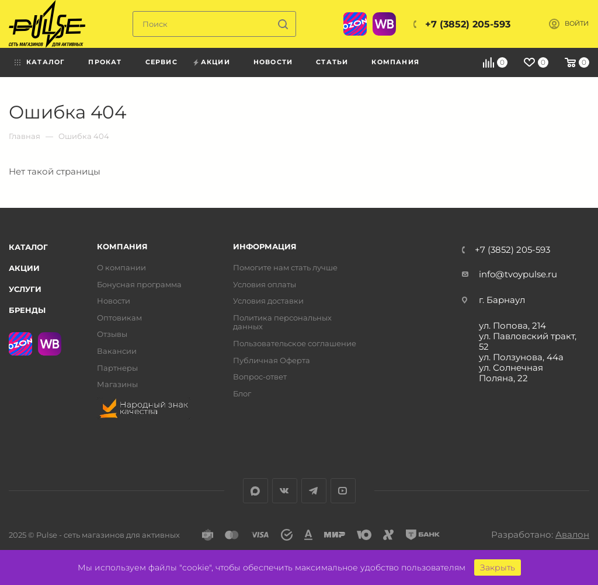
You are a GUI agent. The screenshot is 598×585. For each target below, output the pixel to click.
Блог (242, 393)
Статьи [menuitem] (332, 62)
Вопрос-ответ (260, 376)
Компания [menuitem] (395, 62)
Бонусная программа (139, 284)
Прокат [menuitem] (104, 62)
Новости (113, 301)
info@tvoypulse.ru (518, 274)
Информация (265, 246)
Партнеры (117, 368)
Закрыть (497, 567)
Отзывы (112, 334)
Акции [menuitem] (215, 62)
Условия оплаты (264, 284)
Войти (577, 23)
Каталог (28, 247)
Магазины (117, 384)
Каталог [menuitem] (45, 62)
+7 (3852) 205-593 (467, 24)
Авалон (572, 534)
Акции (24, 268)
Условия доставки (268, 301)
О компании (121, 267)
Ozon (355, 24)
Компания (122, 246)
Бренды (27, 310)
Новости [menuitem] (273, 62)
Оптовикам (119, 318)
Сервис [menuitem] (161, 62)
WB (384, 24)
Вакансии (117, 351)
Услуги (25, 289)
